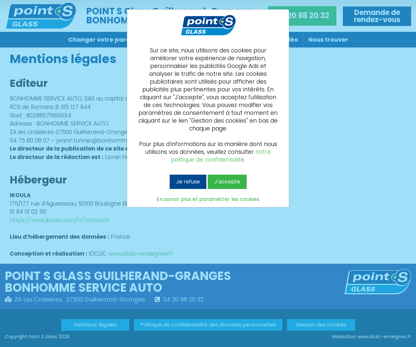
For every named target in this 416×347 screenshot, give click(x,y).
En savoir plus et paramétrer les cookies (208, 199)
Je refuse (188, 181)
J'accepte (227, 181)
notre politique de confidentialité (221, 156)
